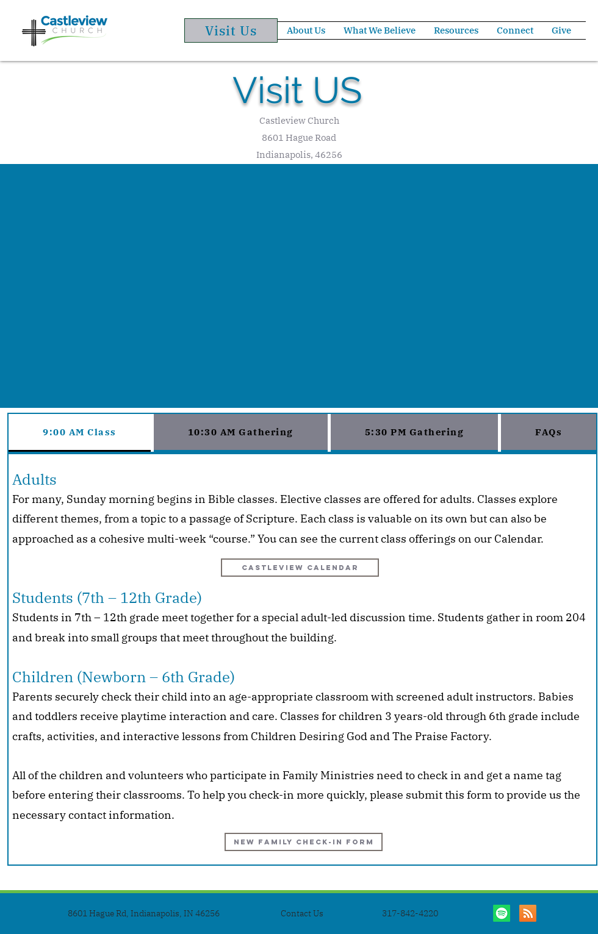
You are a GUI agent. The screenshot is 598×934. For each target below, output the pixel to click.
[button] (306, 30)
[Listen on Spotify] (501, 913)
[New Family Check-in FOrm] (304, 842)
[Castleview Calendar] (300, 567)
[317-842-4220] (410, 913)
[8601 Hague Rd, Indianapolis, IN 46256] (143, 913)
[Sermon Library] (527, 913)
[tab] (80, 433)
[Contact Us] (302, 913)
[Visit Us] (231, 30)
